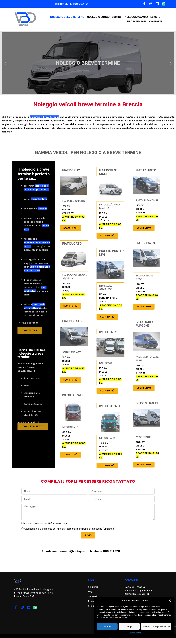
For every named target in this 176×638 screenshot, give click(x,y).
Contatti (155, 21)
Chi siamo (93, 581)
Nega (129, 626)
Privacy (71, 517)
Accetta (107, 626)
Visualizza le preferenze (156, 626)
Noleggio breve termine (67, 16)
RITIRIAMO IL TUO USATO (71, 3)
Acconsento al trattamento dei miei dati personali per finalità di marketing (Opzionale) (69, 523)
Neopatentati (136, 21)
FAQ (90, 586)
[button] (169, 600)
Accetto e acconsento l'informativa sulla (49, 517)
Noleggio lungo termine (104, 16)
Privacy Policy (135, 633)
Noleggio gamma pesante (142, 16)
